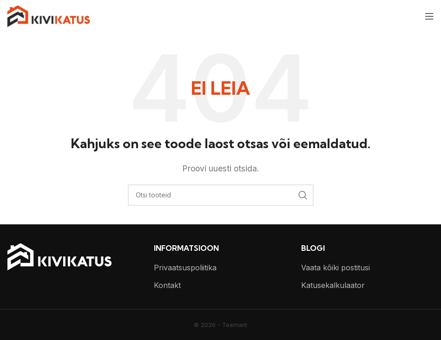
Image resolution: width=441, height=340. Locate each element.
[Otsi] (221, 195)
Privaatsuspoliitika (185, 267)
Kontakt (167, 285)
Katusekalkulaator (333, 285)
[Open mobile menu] (429, 16)
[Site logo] (48, 15)
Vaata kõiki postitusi (335, 267)
